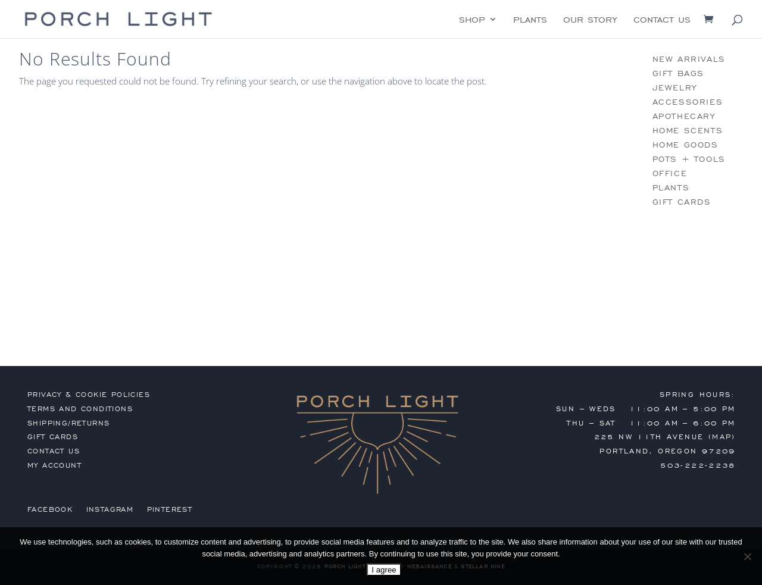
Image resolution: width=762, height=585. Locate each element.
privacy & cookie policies (88, 394)
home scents (687, 131)
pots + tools (689, 159)
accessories (687, 102)
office (670, 173)
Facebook (50, 509)
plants (530, 20)
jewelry (674, 88)
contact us (662, 20)
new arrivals (689, 59)
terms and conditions (80, 409)
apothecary (684, 116)
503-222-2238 (698, 465)
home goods (685, 145)
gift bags (678, 73)
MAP (722, 437)
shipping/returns (68, 423)
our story (590, 20)
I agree (383, 569)
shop (472, 20)
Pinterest (170, 509)
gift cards (681, 202)
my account (54, 465)
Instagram (110, 509)
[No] (747, 556)
